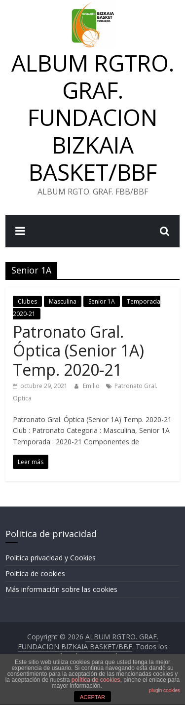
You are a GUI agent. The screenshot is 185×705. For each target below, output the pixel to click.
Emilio (92, 386)
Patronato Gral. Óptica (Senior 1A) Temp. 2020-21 (78, 350)
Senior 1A (101, 301)
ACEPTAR (92, 697)
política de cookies (96, 679)
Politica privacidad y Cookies (50, 557)
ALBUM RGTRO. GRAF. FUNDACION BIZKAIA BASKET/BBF (92, 117)
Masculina (62, 301)
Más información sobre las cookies (61, 589)
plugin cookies (164, 690)
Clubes (27, 301)
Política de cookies (35, 573)
